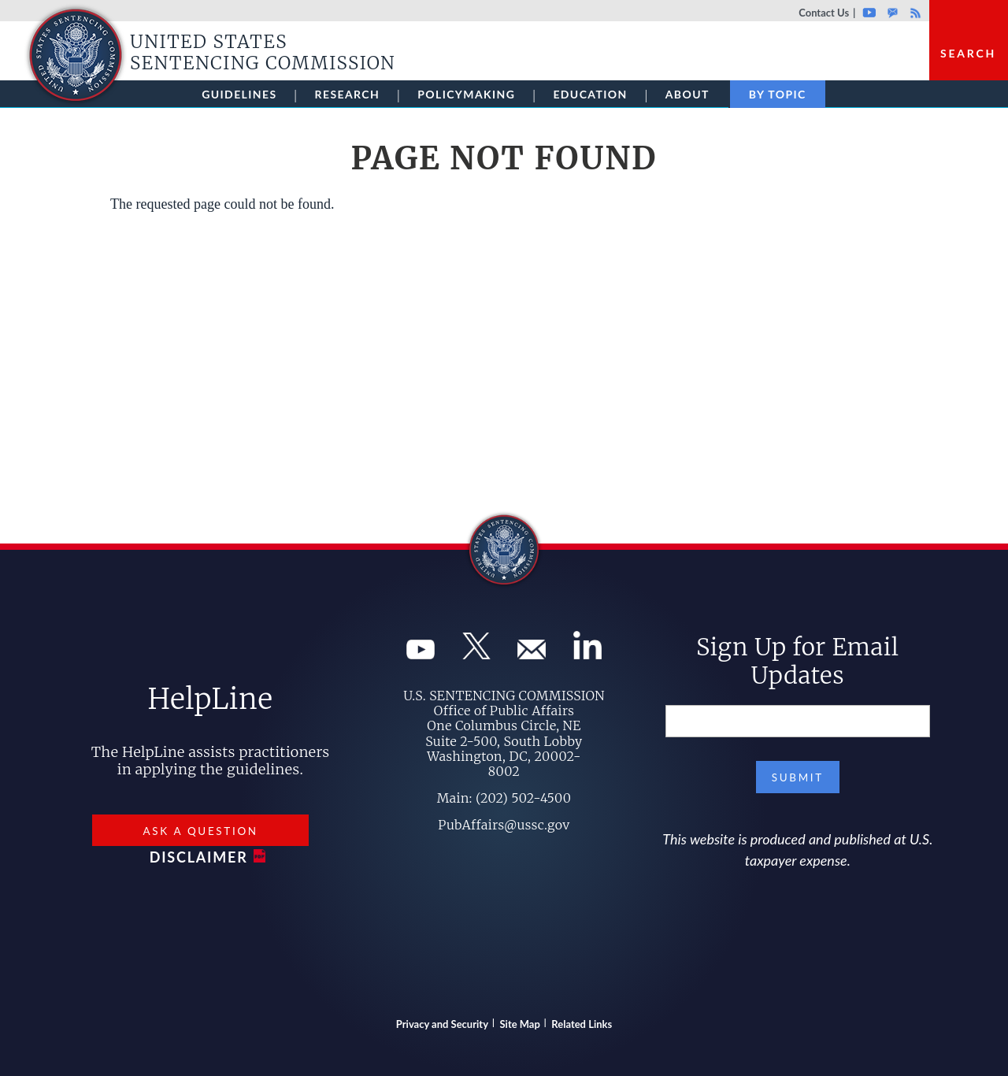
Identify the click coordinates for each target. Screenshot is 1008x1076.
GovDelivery (892, 12)
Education (590, 94)
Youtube (869, 12)
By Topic (777, 94)
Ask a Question (200, 831)
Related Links (581, 1024)
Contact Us (824, 12)
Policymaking (466, 94)
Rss (913, 12)
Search (968, 53)
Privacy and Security (442, 1024)
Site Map (520, 1024)
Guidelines (239, 94)
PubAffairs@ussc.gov (503, 825)
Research (347, 94)
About (687, 94)
